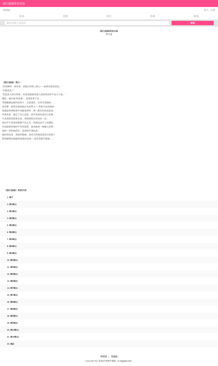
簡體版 (6, 10)
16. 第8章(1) (12, 302)
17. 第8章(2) (12, 309)
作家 (152, 16)
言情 (65, 16)
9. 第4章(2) (12, 253)
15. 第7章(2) (12, 295)
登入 (206, 10)
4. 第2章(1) (12, 218)
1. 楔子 (10, 197)
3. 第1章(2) (12, 211)
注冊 (212, 10)
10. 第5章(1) (12, 260)
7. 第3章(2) (12, 239)
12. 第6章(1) (12, 274)
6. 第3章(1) (12, 232)
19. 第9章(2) (12, 323)
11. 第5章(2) (12, 267)
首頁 (21, 16)
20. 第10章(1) (13, 330)
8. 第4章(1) (12, 246)
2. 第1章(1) (12, 204)
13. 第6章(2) (12, 281)
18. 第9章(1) (12, 316)
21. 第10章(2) (13, 337)
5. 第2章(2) (12, 225)
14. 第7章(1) (12, 288)
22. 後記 (10, 344)
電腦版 (114, 356)
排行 (109, 16)
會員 (196, 16)
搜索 (192, 23)
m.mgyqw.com (124, 361)
